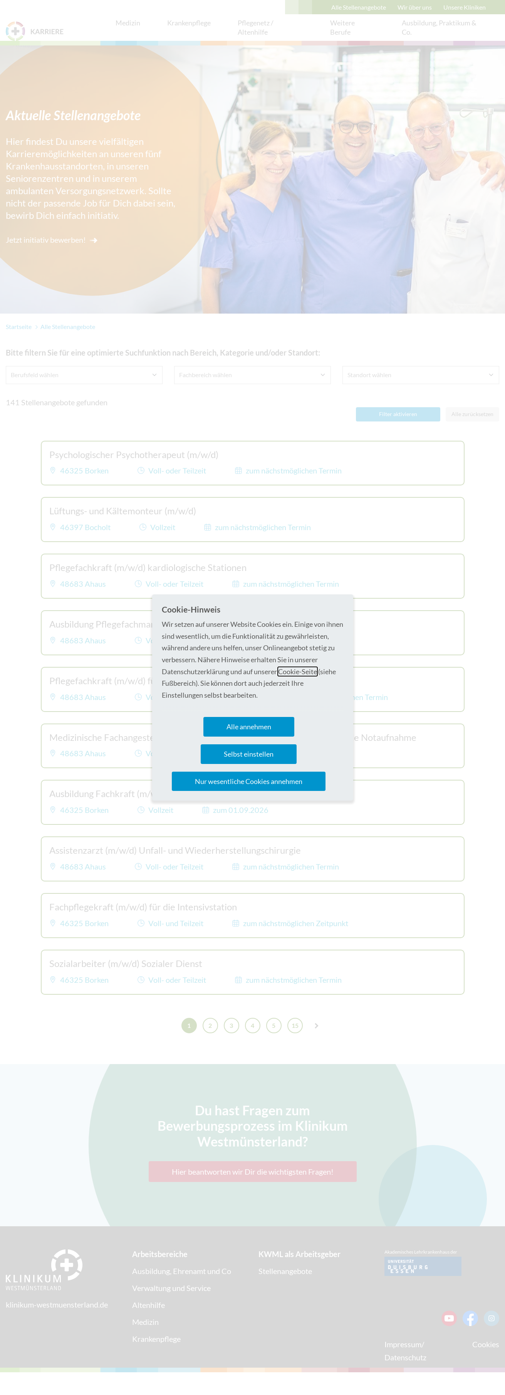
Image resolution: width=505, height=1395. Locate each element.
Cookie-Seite (297, 671)
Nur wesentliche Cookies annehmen (248, 781)
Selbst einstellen (248, 754)
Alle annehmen (248, 726)
